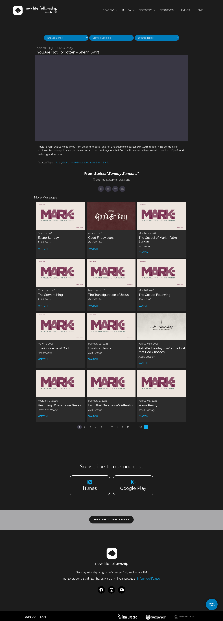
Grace (65, 162)
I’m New (128, 10)
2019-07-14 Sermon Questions (113, 179)
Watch (43, 248)
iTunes (90, 488)
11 (134, 427)
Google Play (133, 488)
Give (200, 10)
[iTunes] (90, 482)
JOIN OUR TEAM (35, 616)
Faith (58, 162)
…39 (140, 427)
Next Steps (147, 10)
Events (187, 10)
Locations (109, 10)
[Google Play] (133, 482)
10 (128, 427)
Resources (168, 10)
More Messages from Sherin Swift (90, 162)
